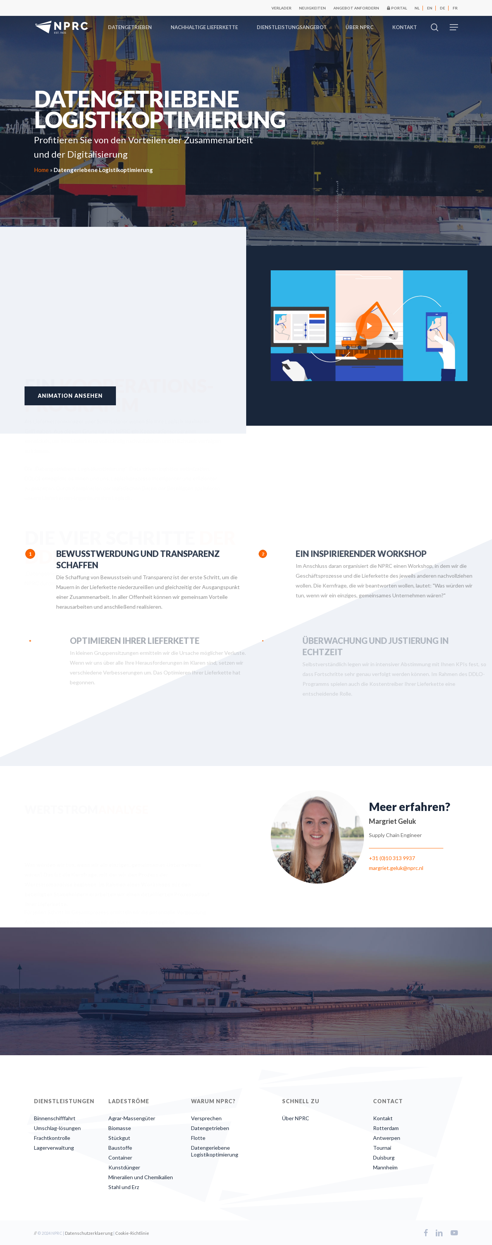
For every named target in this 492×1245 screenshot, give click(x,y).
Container (120, 1157)
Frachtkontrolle (52, 1138)
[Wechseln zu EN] (429, 8)
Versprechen (206, 1118)
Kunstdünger (124, 1167)
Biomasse (119, 1128)
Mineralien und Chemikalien (140, 1177)
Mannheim (385, 1167)
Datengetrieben (210, 1128)
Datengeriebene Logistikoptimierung (214, 1151)
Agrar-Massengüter (131, 1118)
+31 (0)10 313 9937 (392, 858)
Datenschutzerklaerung (89, 1233)
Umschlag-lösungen (57, 1128)
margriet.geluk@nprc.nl (396, 868)
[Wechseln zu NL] (417, 8)
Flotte (198, 1138)
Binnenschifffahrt (55, 1118)
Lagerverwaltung (54, 1147)
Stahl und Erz (123, 1187)
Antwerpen (386, 1138)
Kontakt (383, 1118)
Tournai (382, 1147)
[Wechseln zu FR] (455, 8)
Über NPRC (295, 1118)
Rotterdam (386, 1128)
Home (41, 169)
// (35, 1233)
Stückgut (119, 1138)
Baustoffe (120, 1147)
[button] (454, 27)
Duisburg (384, 1157)
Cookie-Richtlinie (132, 1233)
